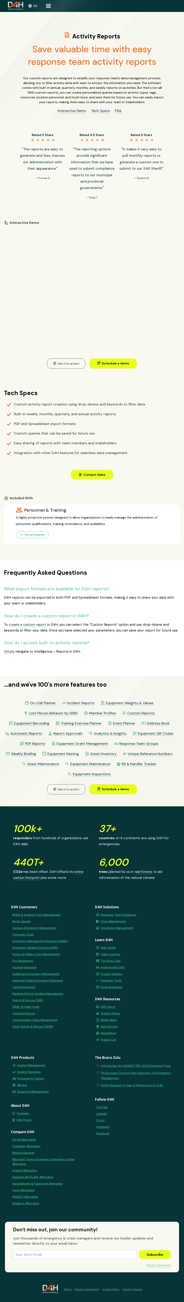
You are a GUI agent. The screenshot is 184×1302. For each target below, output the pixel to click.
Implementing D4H (112, 967)
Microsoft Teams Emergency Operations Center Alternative (43, 1162)
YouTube (102, 1107)
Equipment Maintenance (90, 764)
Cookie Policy (111, 1289)
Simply (9, 651)
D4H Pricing (24, 1120)
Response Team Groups (138, 744)
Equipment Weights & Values (129, 703)
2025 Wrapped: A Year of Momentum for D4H (132, 1085)
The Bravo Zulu (110, 961)
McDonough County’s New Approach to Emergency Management (136, 1075)
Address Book (158, 723)
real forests (143, 871)
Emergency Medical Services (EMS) (35, 948)
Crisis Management (113, 921)
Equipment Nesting (63, 754)
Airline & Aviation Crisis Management (36, 915)
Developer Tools (111, 980)
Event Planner (124, 723)
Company (23, 1113)
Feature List (108, 1040)
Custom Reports (141, 713)
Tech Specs (100, 111)
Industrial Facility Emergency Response (37, 980)
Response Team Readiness (118, 915)
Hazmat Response (24, 967)
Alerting (22, 1085)
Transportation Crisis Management (35, 1020)
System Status (110, 1013)
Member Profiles (102, 713)
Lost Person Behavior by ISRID (53, 713)
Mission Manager (23, 1153)
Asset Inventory (103, 754)
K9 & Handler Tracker (139, 764)
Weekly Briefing (23, 754)
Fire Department (22, 961)
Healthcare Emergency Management (36, 974)
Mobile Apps (109, 1020)
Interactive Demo (72, 111)
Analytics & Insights (110, 733)
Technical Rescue (23, 1013)
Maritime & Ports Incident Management (37, 994)
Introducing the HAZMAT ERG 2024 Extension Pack (136, 1066)
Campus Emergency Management (34, 928)
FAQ (118, 111)
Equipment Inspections (92, 774)
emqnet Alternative (24, 1170)
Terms (68, 1289)
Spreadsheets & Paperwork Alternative (37, 1184)
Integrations (108, 1033)
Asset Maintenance (43, 764)
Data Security (109, 1026)
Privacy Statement (159, 1265)
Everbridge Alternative (26, 1146)
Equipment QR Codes (155, 733)
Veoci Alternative (23, 1190)
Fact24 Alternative (24, 1139)
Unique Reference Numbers (150, 754)
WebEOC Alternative (25, 1197)
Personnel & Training (30, 1078)
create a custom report (27, 624)
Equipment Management (33, 1091)
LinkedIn (101, 1114)
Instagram (103, 1127)
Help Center (108, 948)
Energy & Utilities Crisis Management (36, 954)
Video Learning (110, 954)
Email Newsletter (111, 987)
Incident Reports (80, 703)
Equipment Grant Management (82, 744)
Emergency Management (117, 928)
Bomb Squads (21, 921)
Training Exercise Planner (81, 723)
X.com (100, 1120)
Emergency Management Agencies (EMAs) (40, 941)
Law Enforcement (24, 987)
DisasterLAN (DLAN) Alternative (32, 1177)
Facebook (102, 1133)
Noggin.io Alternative (25, 1203)
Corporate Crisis (23, 934)
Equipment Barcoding (31, 723)
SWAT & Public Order (25, 1007)
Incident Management (31, 1065)
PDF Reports (35, 744)
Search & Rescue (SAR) (27, 1000)
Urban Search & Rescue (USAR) (32, 1026)
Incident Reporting (29, 1072)
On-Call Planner (43, 703)
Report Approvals (67, 733)
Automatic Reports (26, 733)
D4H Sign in (108, 1007)
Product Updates (111, 974)
